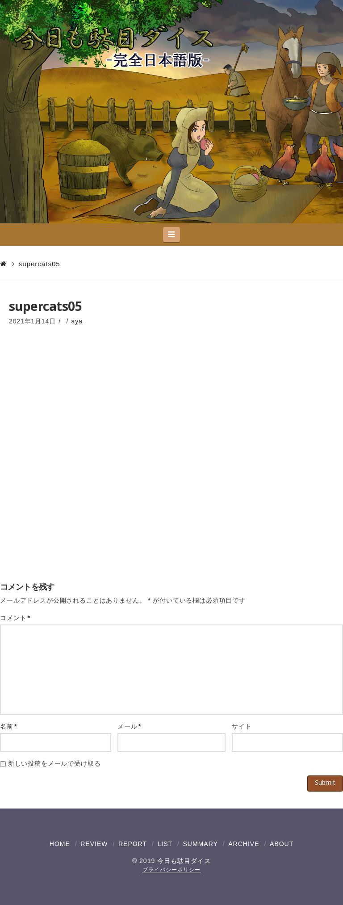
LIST (164, 843)
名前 (8, 726)
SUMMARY (200, 843)
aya (77, 321)
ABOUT (281, 843)
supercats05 (39, 264)
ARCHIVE (243, 843)
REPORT (132, 843)
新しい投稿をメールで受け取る (54, 763)
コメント (15, 617)
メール (129, 726)
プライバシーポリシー (171, 870)
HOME (60, 843)
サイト (242, 726)
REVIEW (94, 843)
